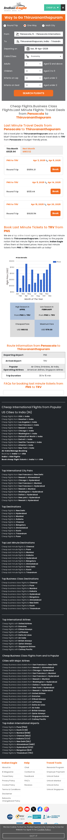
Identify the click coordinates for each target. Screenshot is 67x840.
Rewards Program (55, 767)
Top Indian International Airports (20, 723)
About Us (6, 767)
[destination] (38, 41)
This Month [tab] (12, 150)
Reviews (28, 785)
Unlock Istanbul (54, 780)
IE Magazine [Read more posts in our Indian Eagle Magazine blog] (7, 772)
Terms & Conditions (11, 789)
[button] (63, 7)
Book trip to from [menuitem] (14, 453)
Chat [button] (26, 767)
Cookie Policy (8, 785)
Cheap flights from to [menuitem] (16, 416)
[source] (38, 34)
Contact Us (29, 772)
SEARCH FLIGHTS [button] (33, 93)
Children (8, 70)
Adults (7, 63)
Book (55, 169)
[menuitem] (14, 451)
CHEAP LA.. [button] (52, 7)
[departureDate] (43, 48)
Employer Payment (56, 772)
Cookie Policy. (44, 829)
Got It (33, 836)
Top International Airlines (16, 619)
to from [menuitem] (22, 459)
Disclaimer (7, 793)
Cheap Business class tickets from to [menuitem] (29, 664)
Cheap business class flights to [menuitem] (19, 582)
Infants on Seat (11, 85)
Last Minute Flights (29, 110)
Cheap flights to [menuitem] (13, 510)
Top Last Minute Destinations (18, 542)
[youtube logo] (27, 809)
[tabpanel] (33, 187)
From (6, 34)
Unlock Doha (53, 785)
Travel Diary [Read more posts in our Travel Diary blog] (7, 776)
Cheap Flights (21, 106)
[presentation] (18, 34)
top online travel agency (26, 235)
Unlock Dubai (53, 776)
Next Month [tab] (29, 150)
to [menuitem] (11, 456)
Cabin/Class (10, 56)
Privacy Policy (8, 780)
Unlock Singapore (55, 789)
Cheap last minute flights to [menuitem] (18, 546)
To (5, 41)
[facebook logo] (40, 809)
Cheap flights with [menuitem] (17, 623)
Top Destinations (11, 506)
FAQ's (27, 780)
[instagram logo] (46, 809)
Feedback (29, 776)
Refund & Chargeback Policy (11, 799)
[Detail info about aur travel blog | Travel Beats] (20, 809)
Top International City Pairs (17, 470)
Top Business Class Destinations (20, 578)
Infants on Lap (11, 78)
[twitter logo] (33, 809)
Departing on (10, 48)
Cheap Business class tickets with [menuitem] (23, 693)
